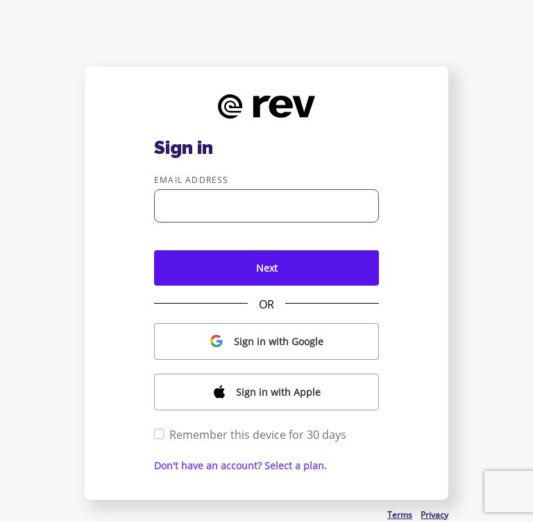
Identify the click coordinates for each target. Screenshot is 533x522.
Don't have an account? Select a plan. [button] (240, 465)
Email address (191, 180)
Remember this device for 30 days (250, 434)
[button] (266, 341)
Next (267, 268)
